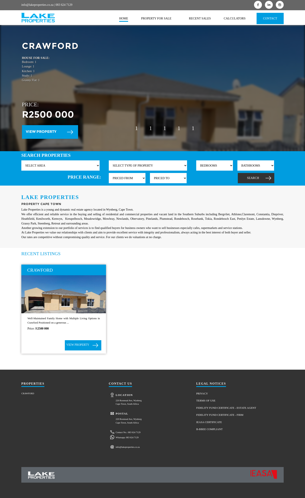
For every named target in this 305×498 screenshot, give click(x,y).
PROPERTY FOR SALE (156, 18)
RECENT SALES (200, 18)
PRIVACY (202, 393)
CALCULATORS (234, 18)
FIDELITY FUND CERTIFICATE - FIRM (219, 414)
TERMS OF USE (205, 400)
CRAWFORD (27, 393)
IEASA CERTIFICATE (209, 422)
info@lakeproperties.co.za (37, 4)
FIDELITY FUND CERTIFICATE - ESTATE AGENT (226, 407)
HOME (123, 18)
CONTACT (270, 18)
